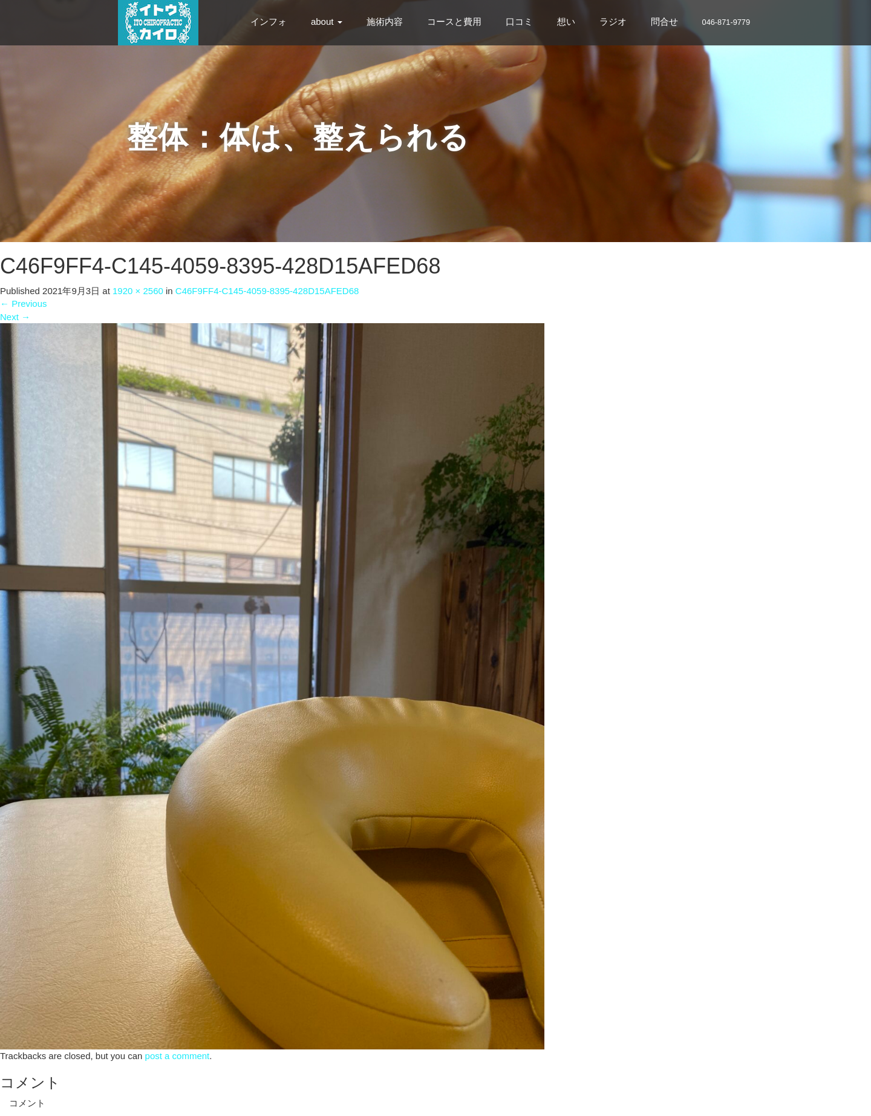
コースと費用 (454, 21)
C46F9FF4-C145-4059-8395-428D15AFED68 (267, 291)
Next (15, 317)
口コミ (519, 21)
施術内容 (385, 21)
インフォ (268, 21)
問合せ (664, 21)
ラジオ (613, 21)
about (326, 21)
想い (566, 21)
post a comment (177, 1056)
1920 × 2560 (138, 291)
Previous (23, 303)
